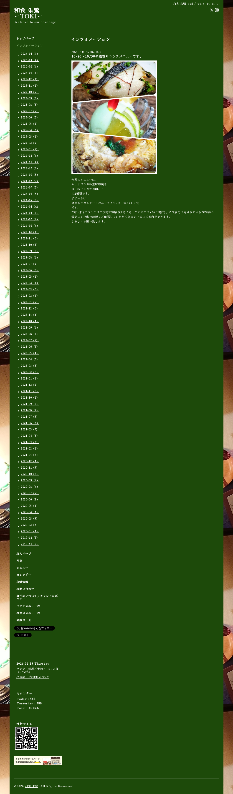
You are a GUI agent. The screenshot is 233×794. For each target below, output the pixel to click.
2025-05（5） (30, 124)
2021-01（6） (30, 455)
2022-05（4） (30, 353)
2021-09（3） (30, 404)
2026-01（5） (30, 73)
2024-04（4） (30, 207)
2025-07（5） (30, 111)
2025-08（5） (30, 105)
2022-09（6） (30, 328)
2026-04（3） (30, 54)
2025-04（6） (30, 130)
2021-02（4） (30, 448)
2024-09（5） (30, 175)
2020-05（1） (30, 506)
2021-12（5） (30, 385)
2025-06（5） (30, 117)
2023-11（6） (30, 238)
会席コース (23, 620)
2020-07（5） (30, 493)
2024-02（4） (30, 219)
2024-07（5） (30, 187)
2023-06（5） (30, 270)
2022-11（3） (30, 315)
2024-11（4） (30, 162)
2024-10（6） (30, 168)
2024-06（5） (30, 194)
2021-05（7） (30, 429)
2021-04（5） (30, 436)
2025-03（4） (30, 137)
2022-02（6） (30, 372)
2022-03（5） (30, 366)
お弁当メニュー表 (28, 613)
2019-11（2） (30, 544)
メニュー (22, 568)
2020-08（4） (30, 487)
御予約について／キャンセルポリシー (37, 598)
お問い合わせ (25, 589)
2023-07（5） (30, 264)
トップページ (25, 38)
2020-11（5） (30, 468)
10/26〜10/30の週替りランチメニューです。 (107, 56)
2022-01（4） (30, 378)
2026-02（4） (30, 66)
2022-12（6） (30, 308)
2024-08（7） (30, 181)
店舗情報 (22, 582)
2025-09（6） (30, 98)
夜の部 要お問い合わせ (32, 677)
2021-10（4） (30, 398)
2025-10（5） (30, 92)
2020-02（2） (30, 525)
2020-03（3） (30, 519)
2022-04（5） (30, 359)
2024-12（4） (30, 156)
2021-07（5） (30, 417)
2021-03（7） (30, 442)
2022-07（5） (30, 340)
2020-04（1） (30, 512)
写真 (19, 561)
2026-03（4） (30, 60)
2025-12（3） (30, 79)
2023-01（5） (30, 302)
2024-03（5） (30, 213)
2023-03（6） (30, 289)
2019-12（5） (30, 538)
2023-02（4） (30, 296)
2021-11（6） (30, 391)
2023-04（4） (30, 283)
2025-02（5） (30, 143)
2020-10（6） (30, 474)
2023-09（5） (30, 251)
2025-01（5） (30, 149)
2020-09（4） (30, 480)
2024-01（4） (30, 226)
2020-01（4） (30, 531)
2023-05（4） (30, 277)
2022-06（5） (30, 347)
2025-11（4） (30, 86)
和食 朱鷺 (31, 786)
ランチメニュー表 (28, 606)
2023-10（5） (30, 245)
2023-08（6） (30, 257)
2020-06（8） (30, 499)
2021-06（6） (30, 423)
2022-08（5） (30, 334)
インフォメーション (29, 45)
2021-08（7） (30, 410)
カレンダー (23, 575)
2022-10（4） (30, 321)
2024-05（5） (30, 200)
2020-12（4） (30, 461)
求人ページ (23, 554)
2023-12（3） (30, 232)
